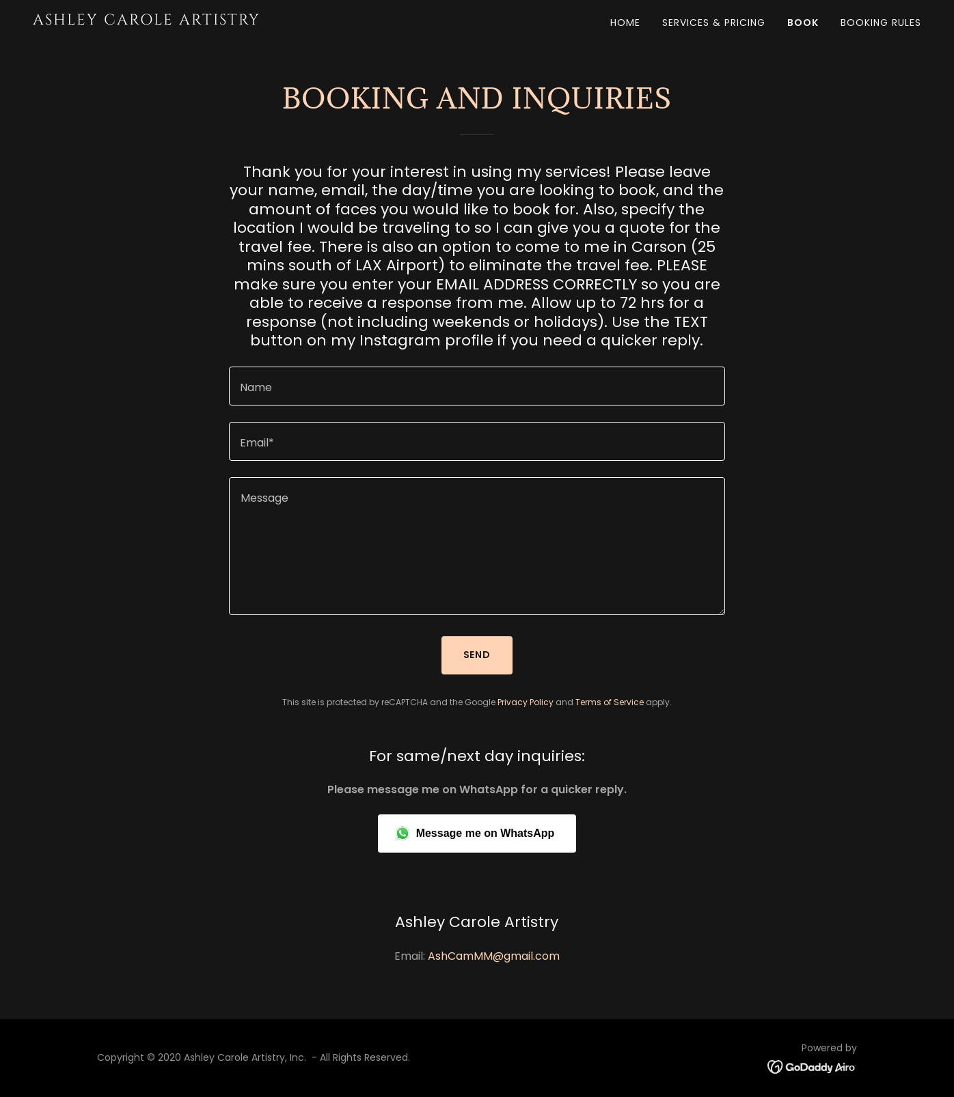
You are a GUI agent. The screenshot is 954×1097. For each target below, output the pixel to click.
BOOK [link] (803, 22)
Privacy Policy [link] (526, 702)
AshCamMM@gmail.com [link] (494, 956)
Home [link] (625, 22)
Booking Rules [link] (881, 22)
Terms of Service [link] (609, 702)
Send (477, 654)
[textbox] (476, 386)
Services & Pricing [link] (713, 22)
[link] (188, 21)
